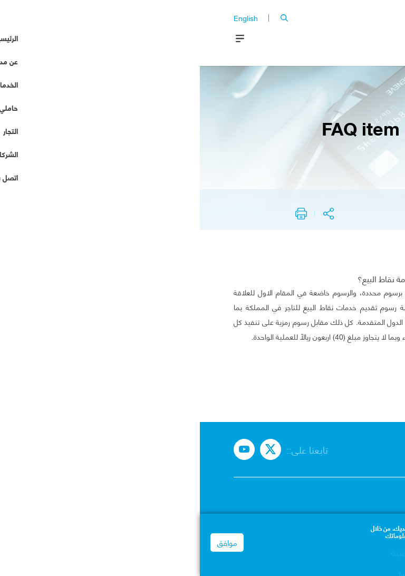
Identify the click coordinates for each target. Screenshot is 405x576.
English (46, 17)
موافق (27, 543)
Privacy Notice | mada (361, 556)
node (320, 205)
